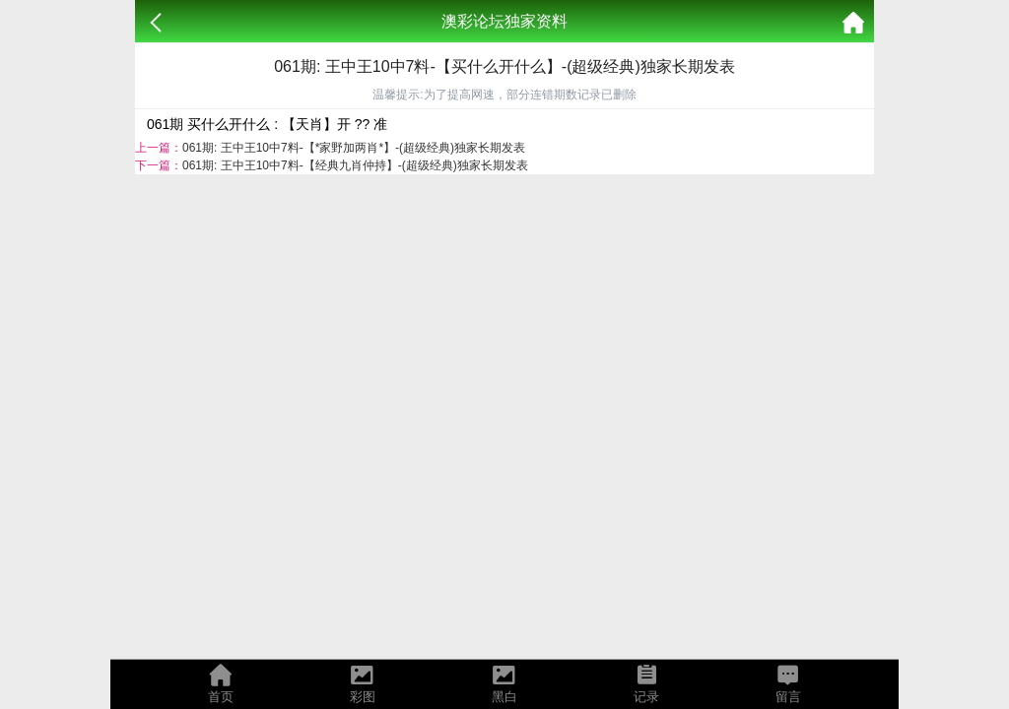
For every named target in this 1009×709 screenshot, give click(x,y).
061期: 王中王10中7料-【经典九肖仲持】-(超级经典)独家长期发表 (355, 165)
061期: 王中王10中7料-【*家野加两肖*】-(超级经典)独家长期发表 (353, 148)
